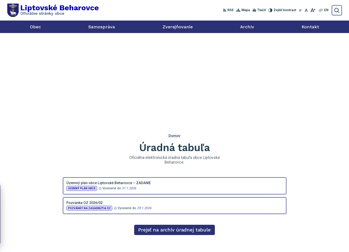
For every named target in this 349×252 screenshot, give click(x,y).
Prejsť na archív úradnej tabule (174, 141)
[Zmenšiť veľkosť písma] (300, 10)
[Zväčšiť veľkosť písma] (313, 10)
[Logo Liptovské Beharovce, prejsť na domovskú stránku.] (53, 10)
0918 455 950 (298, 214)
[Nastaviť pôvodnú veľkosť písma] (306, 10)
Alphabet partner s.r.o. (196, 240)
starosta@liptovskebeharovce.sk (313, 220)
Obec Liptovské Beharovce (264, 240)
